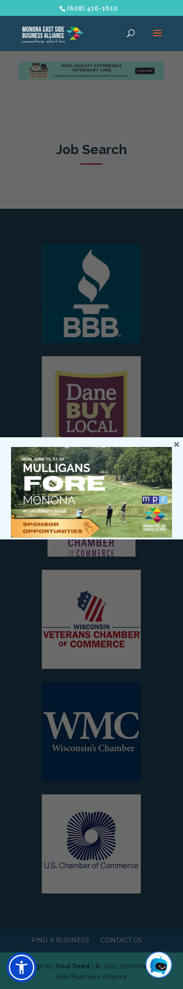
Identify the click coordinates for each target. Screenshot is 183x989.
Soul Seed (72, 966)
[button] (21, 967)
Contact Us (121, 940)
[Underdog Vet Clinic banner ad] (91, 78)
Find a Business (60, 940)
